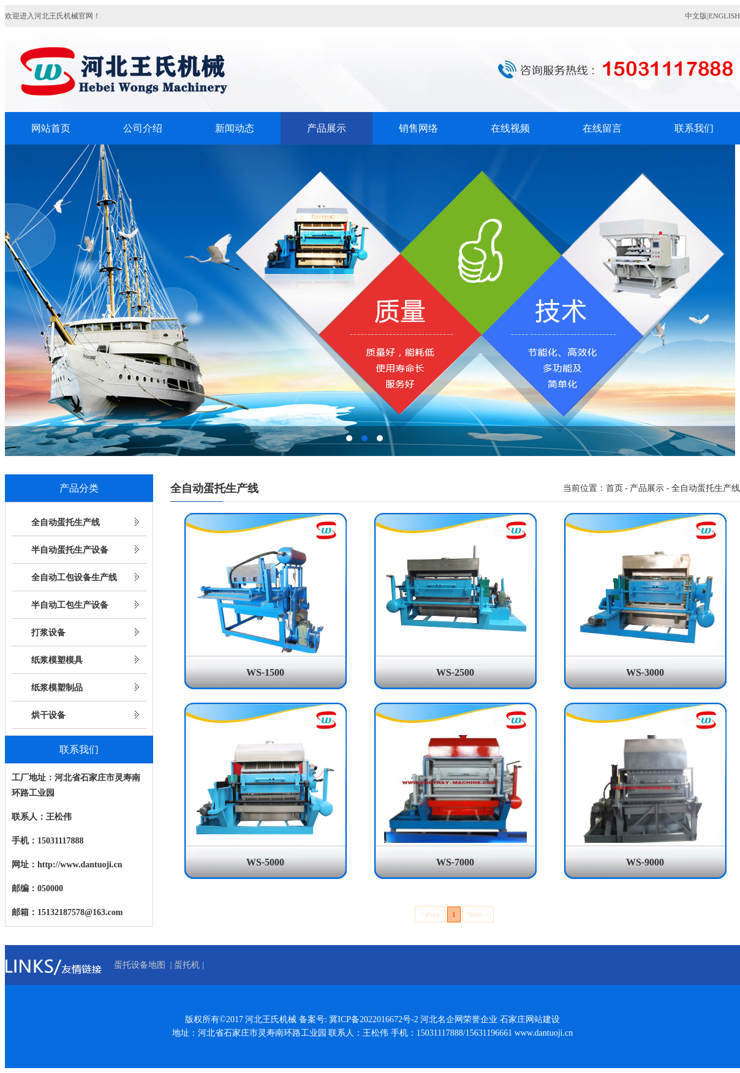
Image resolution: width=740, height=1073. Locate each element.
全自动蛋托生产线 (65, 522)
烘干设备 (48, 715)
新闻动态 (234, 128)
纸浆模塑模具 (57, 660)
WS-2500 (455, 672)
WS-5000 (265, 862)
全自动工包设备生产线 (74, 577)
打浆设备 (48, 632)
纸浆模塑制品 (57, 687)
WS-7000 (455, 862)
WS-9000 (645, 862)
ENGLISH (724, 16)
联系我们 (694, 128)
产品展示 (326, 128)
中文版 (696, 16)
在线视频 (510, 128)
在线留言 (602, 128)
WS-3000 (645, 672)
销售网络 (418, 128)
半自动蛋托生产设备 (69, 550)
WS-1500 (265, 672)
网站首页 (50, 128)
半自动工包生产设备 (69, 605)
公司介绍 (142, 128)
